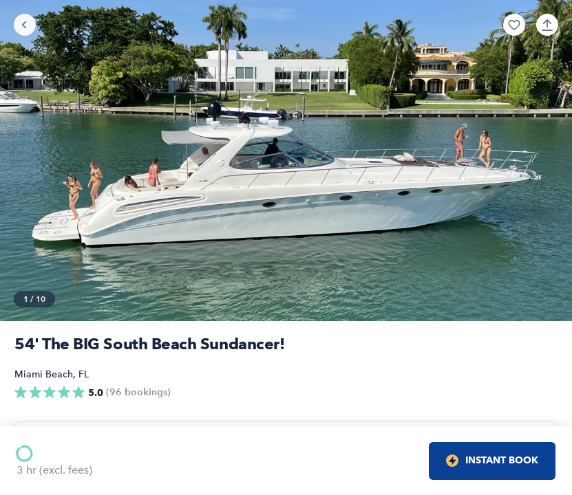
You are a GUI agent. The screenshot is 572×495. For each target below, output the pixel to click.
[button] (514, 25)
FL (83, 374)
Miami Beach (43, 374)
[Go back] (25, 25)
